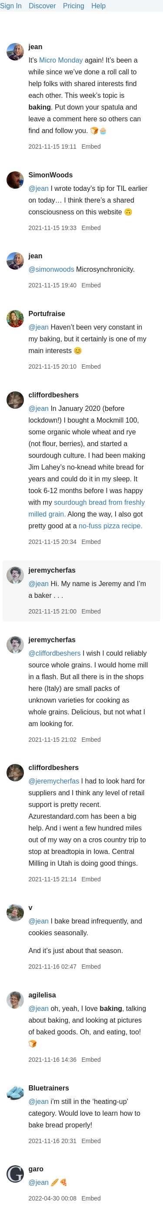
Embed (90, 146)
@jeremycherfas (53, 781)
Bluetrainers (48, 1088)
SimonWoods (50, 175)
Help (98, 6)
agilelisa (42, 995)
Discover (42, 6)
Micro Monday (61, 60)
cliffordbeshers (53, 395)
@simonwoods (51, 269)
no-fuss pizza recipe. (111, 526)
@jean (38, 188)
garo (35, 1169)
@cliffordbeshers (54, 653)
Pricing (73, 6)
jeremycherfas (52, 570)
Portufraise (46, 313)
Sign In (11, 6)
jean (35, 46)
